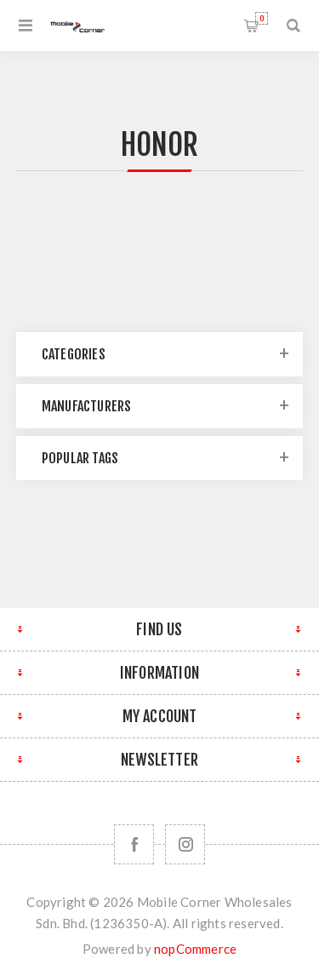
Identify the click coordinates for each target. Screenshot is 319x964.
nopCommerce (195, 948)
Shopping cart (261, 18)
